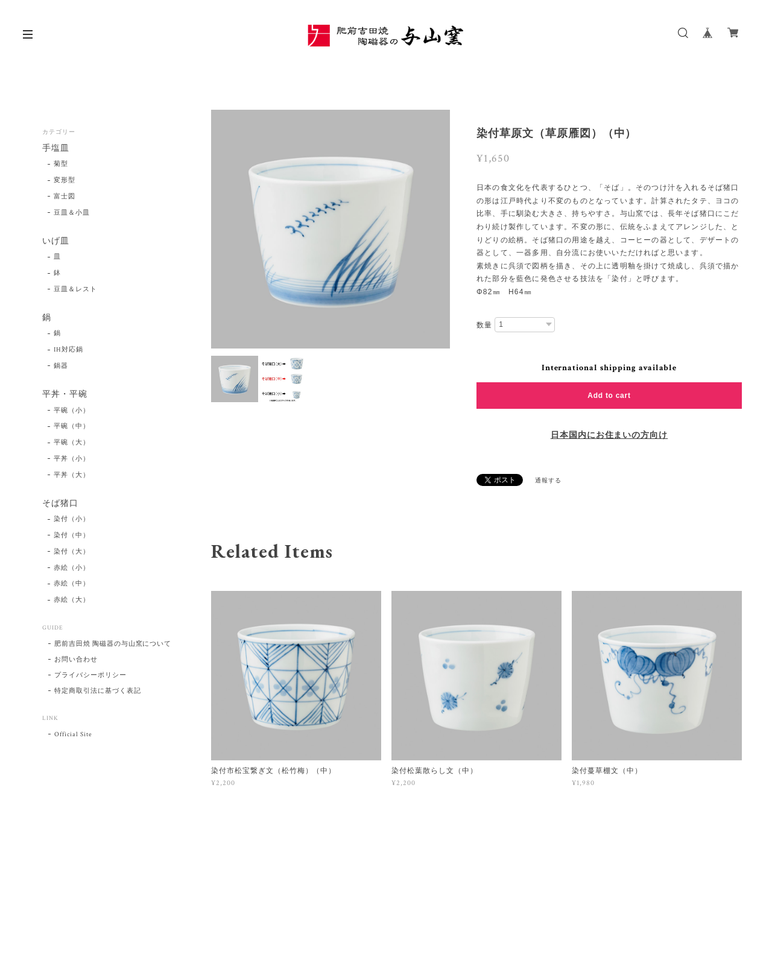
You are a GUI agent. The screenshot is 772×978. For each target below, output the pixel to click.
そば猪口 (60, 504)
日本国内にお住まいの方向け (609, 435)
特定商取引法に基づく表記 (97, 691)
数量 (484, 325)
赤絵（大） (72, 600)
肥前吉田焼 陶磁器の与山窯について (112, 644)
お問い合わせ (76, 660)
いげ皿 (55, 241)
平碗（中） (72, 427)
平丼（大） (72, 475)
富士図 (64, 196)
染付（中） (72, 536)
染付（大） (72, 551)
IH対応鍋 (68, 350)
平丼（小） (72, 459)
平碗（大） (72, 443)
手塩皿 (55, 149)
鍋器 (61, 366)
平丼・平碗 (64, 395)
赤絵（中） (72, 584)
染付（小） (72, 520)
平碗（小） (72, 410)
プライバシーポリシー (90, 676)
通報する (548, 481)
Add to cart (608, 395)
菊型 (61, 164)
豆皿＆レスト (75, 289)
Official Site (73, 735)
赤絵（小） (72, 568)
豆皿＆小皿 (72, 213)
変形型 (64, 180)
